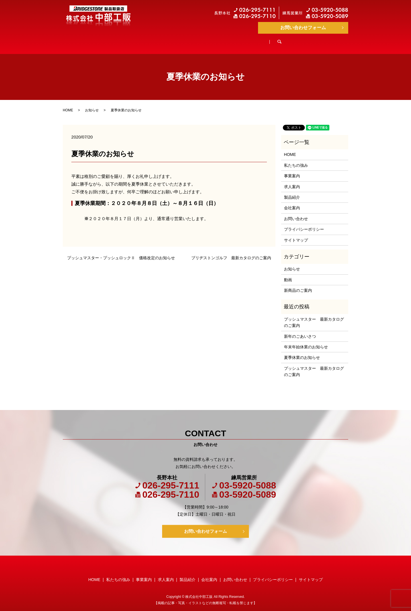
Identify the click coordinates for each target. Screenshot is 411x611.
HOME (102, 39)
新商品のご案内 (298, 285)
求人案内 (215, 39)
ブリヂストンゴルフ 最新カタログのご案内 (231, 252)
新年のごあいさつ (300, 331)
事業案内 (180, 39)
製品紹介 (251, 39)
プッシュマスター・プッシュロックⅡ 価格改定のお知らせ (121, 252)
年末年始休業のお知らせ (306, 341)
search (320, 39)
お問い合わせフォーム (303, 27)
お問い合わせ (296, 213)
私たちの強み (140, 39)
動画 (288, 274)
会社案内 (287, 39)
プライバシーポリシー (304, 224)
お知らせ (92, 105)
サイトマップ (296, 234)
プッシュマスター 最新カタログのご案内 (314, 316)
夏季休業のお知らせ (302, 352)
